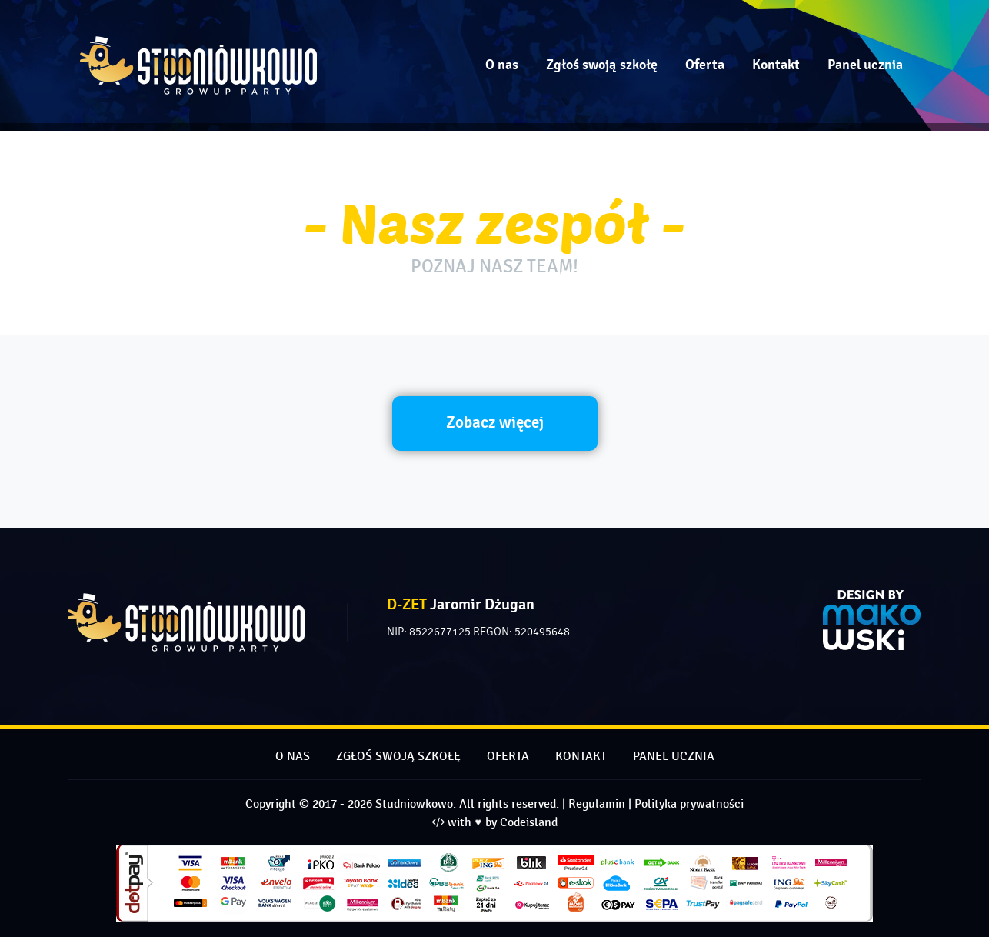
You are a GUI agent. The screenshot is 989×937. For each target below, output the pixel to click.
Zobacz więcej (495, 422)
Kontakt (776, 65)
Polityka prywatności (689, 804)
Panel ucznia (865, 65)
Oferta (704, 65)
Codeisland (529, 822)
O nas (501, 65)
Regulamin (596, 804)
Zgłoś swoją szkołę (602, 65)
